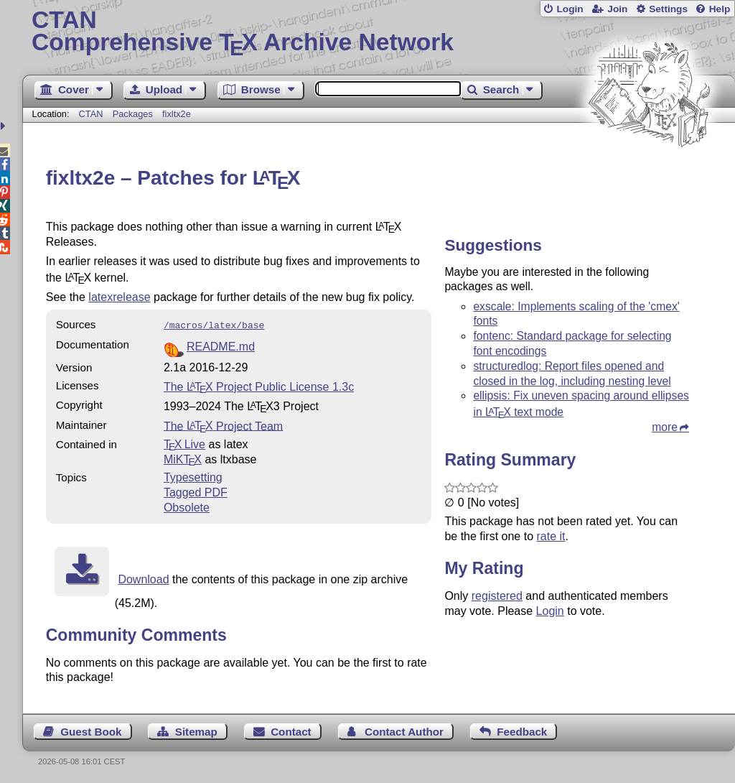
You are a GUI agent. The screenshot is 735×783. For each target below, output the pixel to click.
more (665, 427)
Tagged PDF (196, 491)
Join (617, 9)
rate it (550, 536)
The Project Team (223, 424)
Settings (668, 9)
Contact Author (404, 730)
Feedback (522, 730)
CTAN (91, 113)
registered (497, 596)
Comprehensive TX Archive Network (379, 32)
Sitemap (196, 730)
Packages (134, 113)
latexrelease (119, 297)
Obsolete (187, 506)
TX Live (184, 443)
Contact (291, 730)
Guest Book (90, 730)
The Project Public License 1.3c (259, 385)
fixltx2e (176, 113)
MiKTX (183, 458)
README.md (221, 345)
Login (569, 9)
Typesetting (193, 476)
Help (720, 9)
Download (143, 578)
